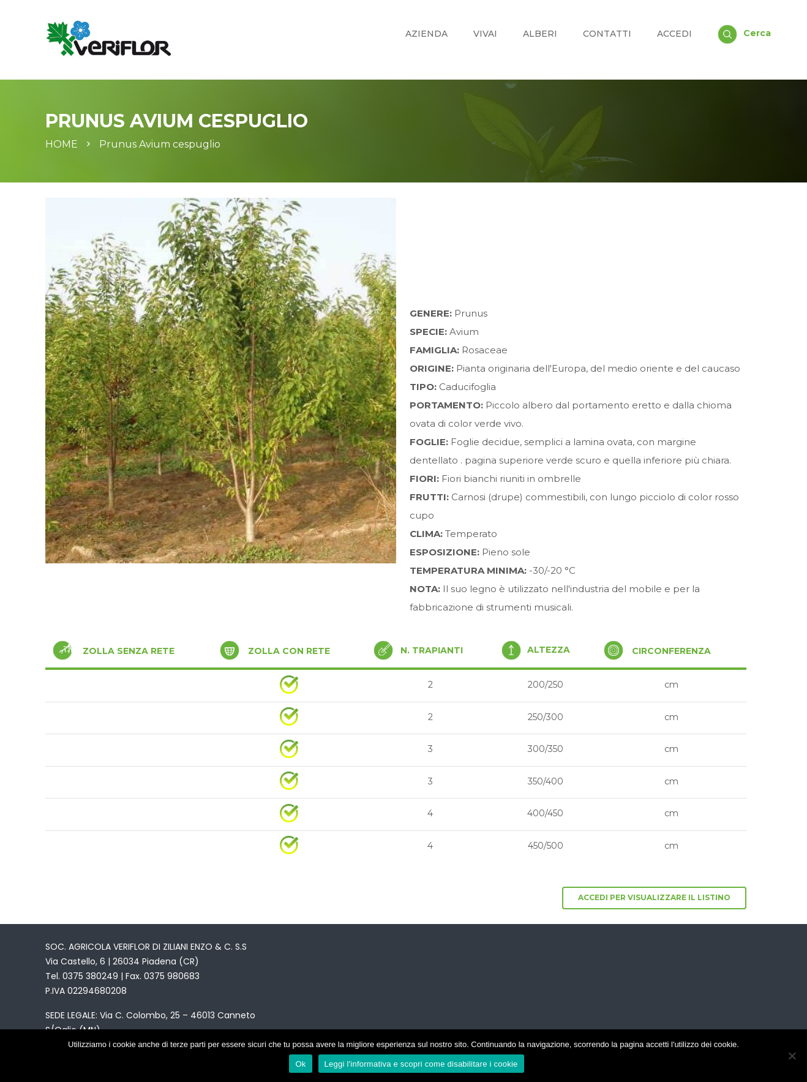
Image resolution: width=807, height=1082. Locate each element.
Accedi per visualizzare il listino (654, 897)
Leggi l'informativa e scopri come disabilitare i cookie (421, 1064)
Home (61, 144)
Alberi (540, 33)
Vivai (485, 33)
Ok (300, 1064)
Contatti (607, 33)
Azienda (426, 33)
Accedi (674, 33)
